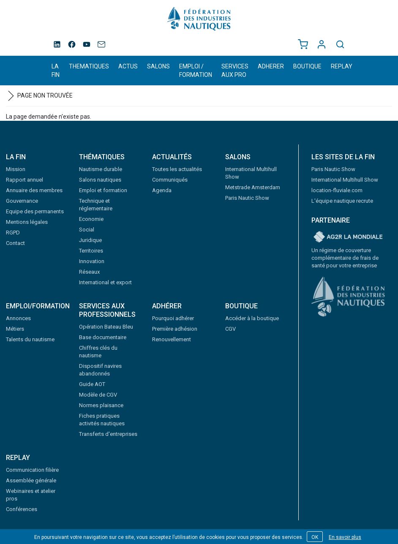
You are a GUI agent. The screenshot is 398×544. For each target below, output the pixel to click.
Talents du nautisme (30, 339)
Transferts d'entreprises (108, 434)
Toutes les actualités (177, 169)
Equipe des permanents (35, 211)
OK (314, 537)
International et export (105, 282)
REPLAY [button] (341, 66)
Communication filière (32, 470)
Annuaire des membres (34, 190)
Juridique (90, 240)
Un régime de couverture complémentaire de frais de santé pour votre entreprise (345, 258)
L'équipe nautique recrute (342, 201)
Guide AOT (92, 384)
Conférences (21, 509)
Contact (15, 243)
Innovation (91, 261)
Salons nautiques (100, 180)
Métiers (15, 329)
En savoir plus (345, 537)
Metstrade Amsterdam (252, 187)
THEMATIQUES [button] (89, 66)
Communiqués (170, 180)
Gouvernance (22, 201)
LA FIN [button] (56, 70)
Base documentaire (102, 337)
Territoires (91, 251)
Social (86, 229)
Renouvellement (171, 339)
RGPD (13, 232)
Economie (91, 219)
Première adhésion (174, 329)
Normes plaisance (101, 405)
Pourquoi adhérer (173, 318)
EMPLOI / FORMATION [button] (195, 70)
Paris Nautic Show (247, 198)
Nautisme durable (100, 169)
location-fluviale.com (337, 190)
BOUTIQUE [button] (307, 66)
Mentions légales (27, 222)
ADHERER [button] (271, 66)
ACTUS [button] (128, 66)
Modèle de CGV (98, 395)
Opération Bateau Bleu (106, 327)
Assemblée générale (31, 480)
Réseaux (89, 272)
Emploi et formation (103, 190)
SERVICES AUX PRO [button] (234, 70)
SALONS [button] (158, 66)
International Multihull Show (344, 180)
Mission (15, 169)
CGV (230, 329)
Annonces (18, 318)
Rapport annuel (24, 180)
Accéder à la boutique (252, 318)
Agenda (162, 190)
